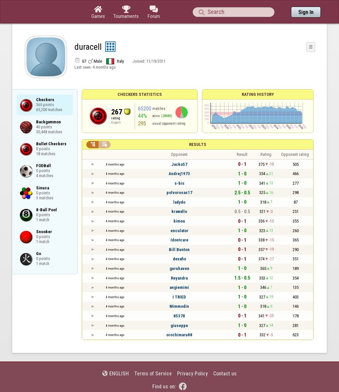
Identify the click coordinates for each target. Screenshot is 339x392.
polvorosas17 (179, 192)
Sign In (306, 12)
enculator (179, 230)
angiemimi (179, 287)
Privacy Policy (192, 373)
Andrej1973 (179, 173)
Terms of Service (153, 373)
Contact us (225, 373)
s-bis (179, 183)
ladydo (179, 202)
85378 (179, 315)
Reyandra (179, 278)
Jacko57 (179, 164)
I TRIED (179, 296)
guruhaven (179, 268)
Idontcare (179, 239)
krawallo (179, 211)
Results (197, 144)
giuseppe (179, 325)
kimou (179, 221)
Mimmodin (179, 306)
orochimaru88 (179, 334)
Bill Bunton (179, 249)
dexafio (179, 258)
